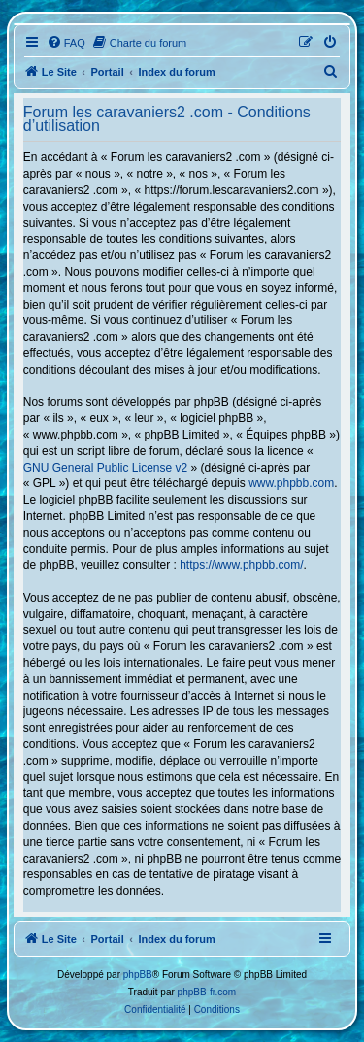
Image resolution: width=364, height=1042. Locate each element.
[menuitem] (66, 42)
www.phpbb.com (291, 483)
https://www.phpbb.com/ (241, 564)
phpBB (137, 974)
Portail (107, 72)
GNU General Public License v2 (105, 467)
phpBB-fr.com (207, 992)
